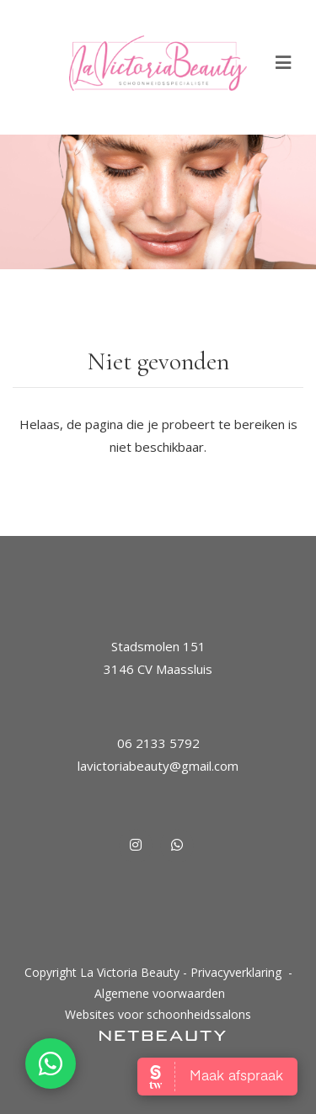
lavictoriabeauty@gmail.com (158, 765)
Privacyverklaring (235, 972)
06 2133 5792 (158, 743)
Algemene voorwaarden (159, 993)
